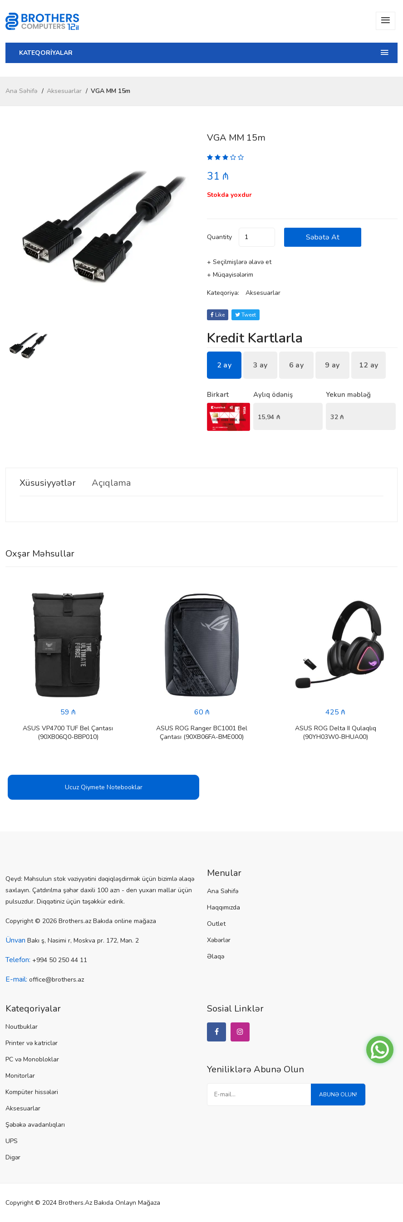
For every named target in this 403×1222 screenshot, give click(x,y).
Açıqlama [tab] (111, 483)
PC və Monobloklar (32, 1059)
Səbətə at (322, 237)
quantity (219, 237)
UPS (11, 1141)
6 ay (296, 365)
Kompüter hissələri (31, 1092)
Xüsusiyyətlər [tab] (48, 483)
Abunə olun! (338, 1094)
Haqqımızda (223, 907)
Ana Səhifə (21, 91)
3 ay (260, 365)
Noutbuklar (21, 1026)
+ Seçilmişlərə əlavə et (239, 262)
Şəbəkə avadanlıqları (35, 1124)
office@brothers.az (56, 979)
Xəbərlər (219, 940)
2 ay (224, 365)
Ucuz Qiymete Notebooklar (104, 787)
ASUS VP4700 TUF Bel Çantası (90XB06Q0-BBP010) (68, 732)
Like (218, 314)
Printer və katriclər (31, 1043)
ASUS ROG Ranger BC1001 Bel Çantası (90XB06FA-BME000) (201, 732)
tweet (245, 314)
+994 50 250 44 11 (59, 960)
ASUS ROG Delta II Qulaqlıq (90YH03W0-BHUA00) (335, 732)
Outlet (216, 923)
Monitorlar (20, 1075)
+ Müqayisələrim (230, 274)
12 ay (368, 365)
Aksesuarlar (64, 91)
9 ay (332, 365)
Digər (12, 1157)
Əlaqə (215, 956)
